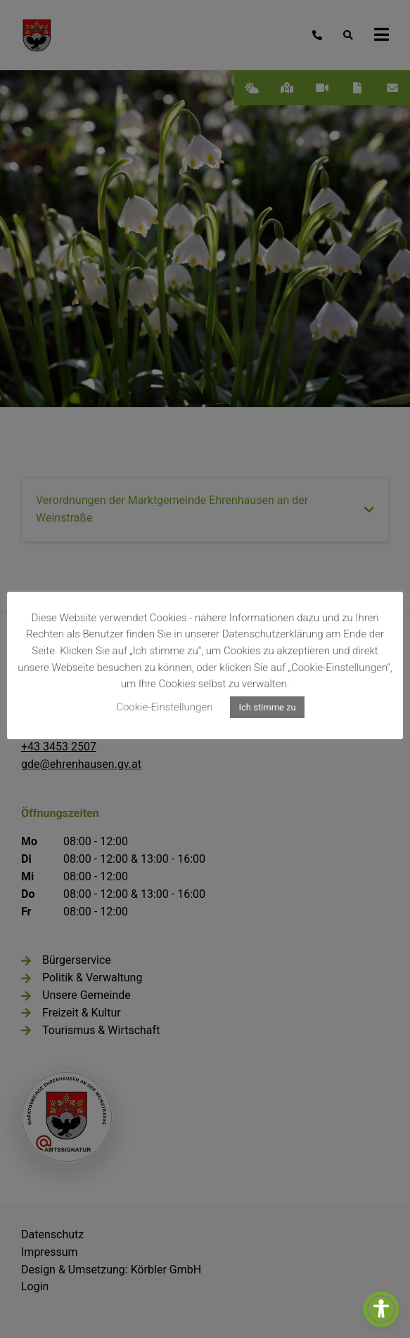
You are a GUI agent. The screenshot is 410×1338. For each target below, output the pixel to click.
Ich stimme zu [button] (266, 707)
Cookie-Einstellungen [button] (164, 707)
